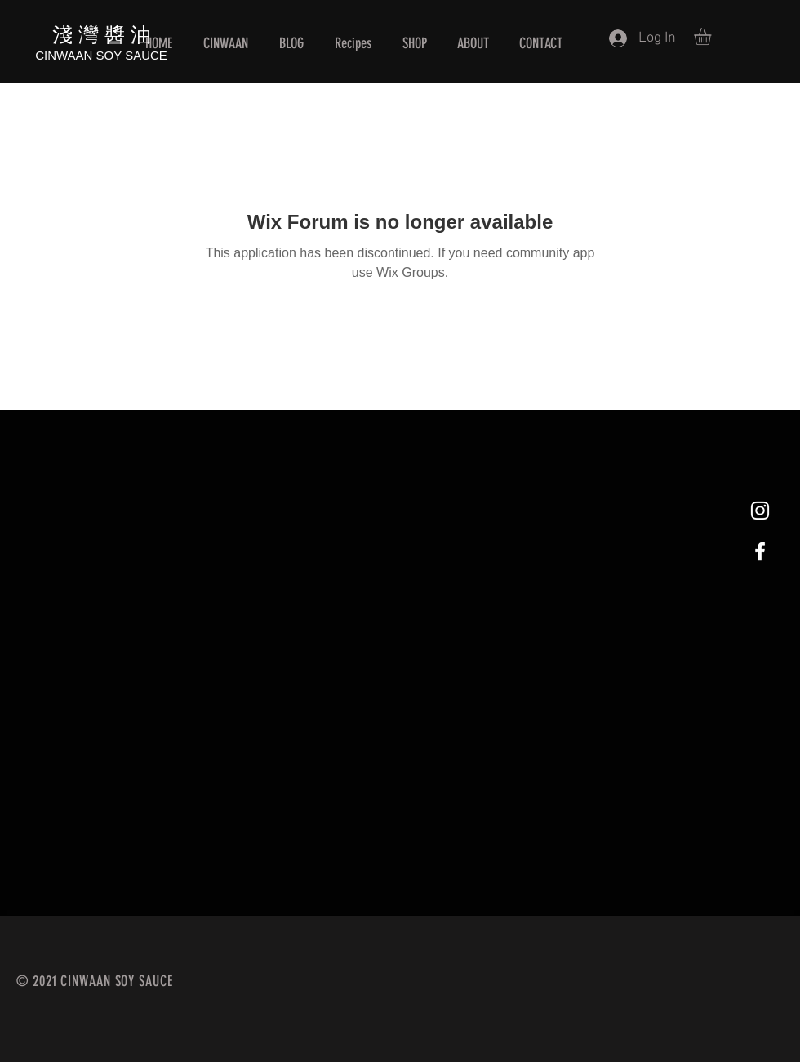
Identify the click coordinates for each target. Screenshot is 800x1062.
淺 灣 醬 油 (101, 33)
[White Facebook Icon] (760, 551)
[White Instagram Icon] (760, 510)
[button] (712, 36)
